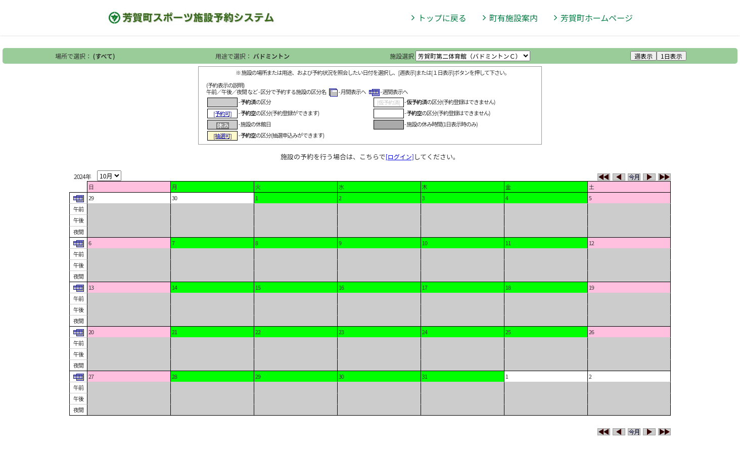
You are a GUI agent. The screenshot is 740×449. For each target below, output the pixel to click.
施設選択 (402, 56)
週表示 (643, 56)
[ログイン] (400, 156)
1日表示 (671, 56)
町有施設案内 (513, 18)
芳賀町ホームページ (597, 18)
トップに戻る (442, 18)
